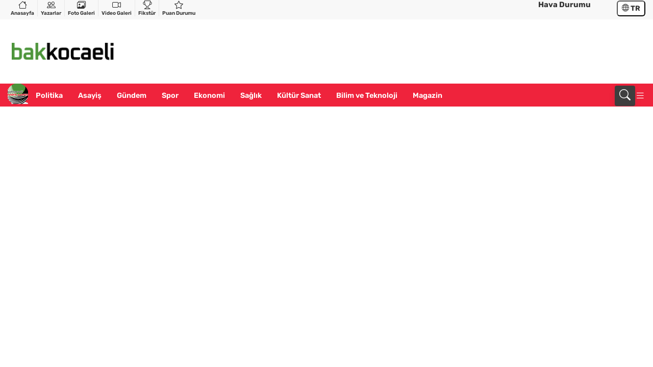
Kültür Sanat (299, 95)
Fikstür (147, 8)
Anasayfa (22, 8)
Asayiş (90, 95)
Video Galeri (117, 8)
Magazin (427, 95)
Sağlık (251, 95)
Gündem (131, 95)
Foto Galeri (81, 8)
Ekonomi (209, 95)
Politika (49, 95)
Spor (170, 95)
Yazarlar (51, 8)
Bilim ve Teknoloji (366, 95)
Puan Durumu (178, 8)
